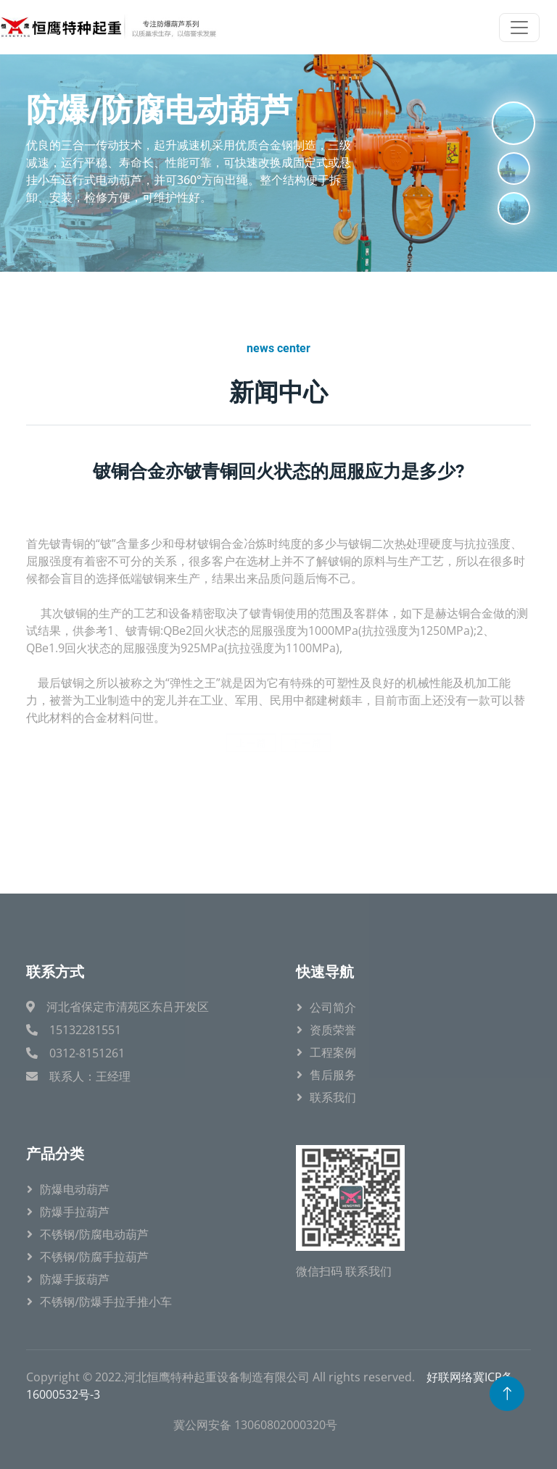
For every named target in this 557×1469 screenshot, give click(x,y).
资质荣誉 (333, 1030)
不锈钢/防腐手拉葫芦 (94, 1257)
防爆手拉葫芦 (75, 1212)
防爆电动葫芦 (75, 1189)
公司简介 (333, 1007)
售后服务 (333, 1075)
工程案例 (333, 1052)
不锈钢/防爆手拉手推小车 (106, 1302)
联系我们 (333, 1097)
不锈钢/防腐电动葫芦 (94, 1234)
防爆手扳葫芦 (75, 1279)
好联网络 (449, 1377)
